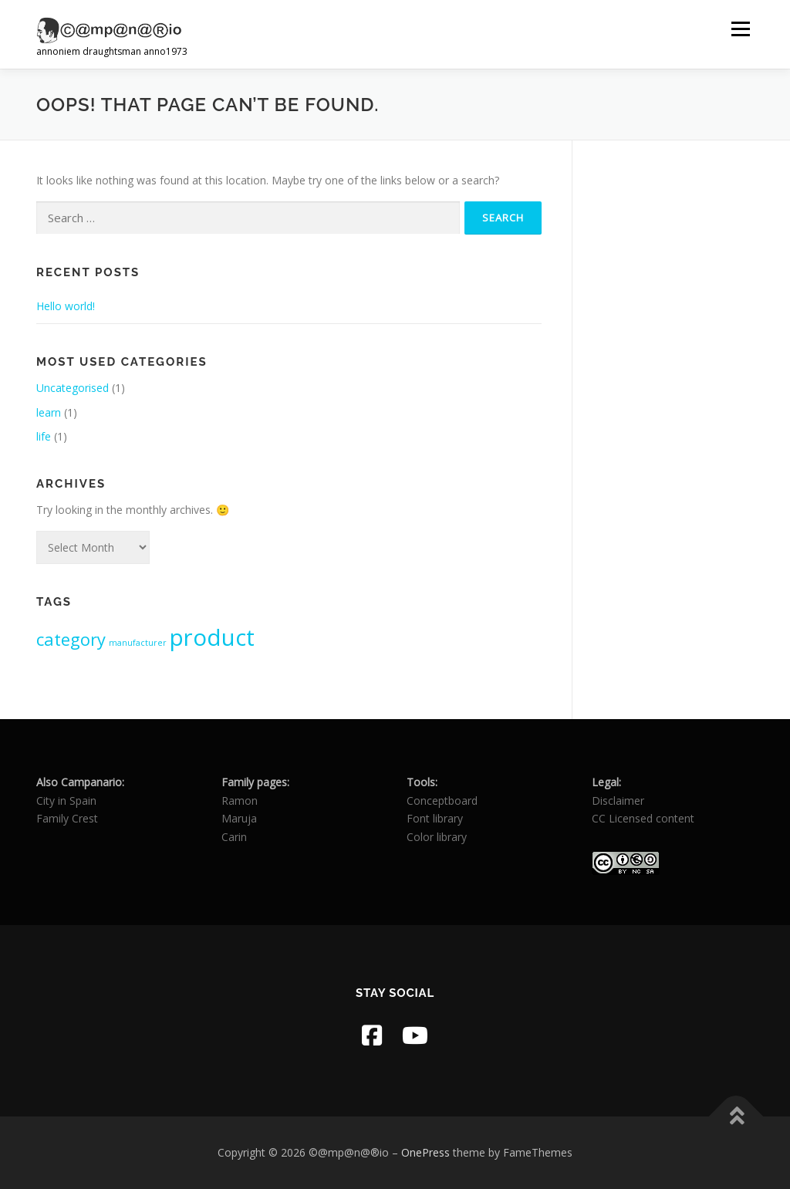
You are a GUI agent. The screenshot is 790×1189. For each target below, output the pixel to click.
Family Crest (67, 818)
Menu (740, 29)
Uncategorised (72, 387)
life (43, 436)
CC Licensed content (643, 818)
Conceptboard (442, 800)
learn (48, 412)
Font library (435, 818)
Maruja (239, 818)
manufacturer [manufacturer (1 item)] (138, 642)
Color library (437, 836)
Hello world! (65, 306)
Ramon (239, 800)
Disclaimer (618, 800)
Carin (234, 836)
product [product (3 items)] (212, 637)
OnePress (425, 1152)
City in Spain (66, 800)
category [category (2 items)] (71, 639)
